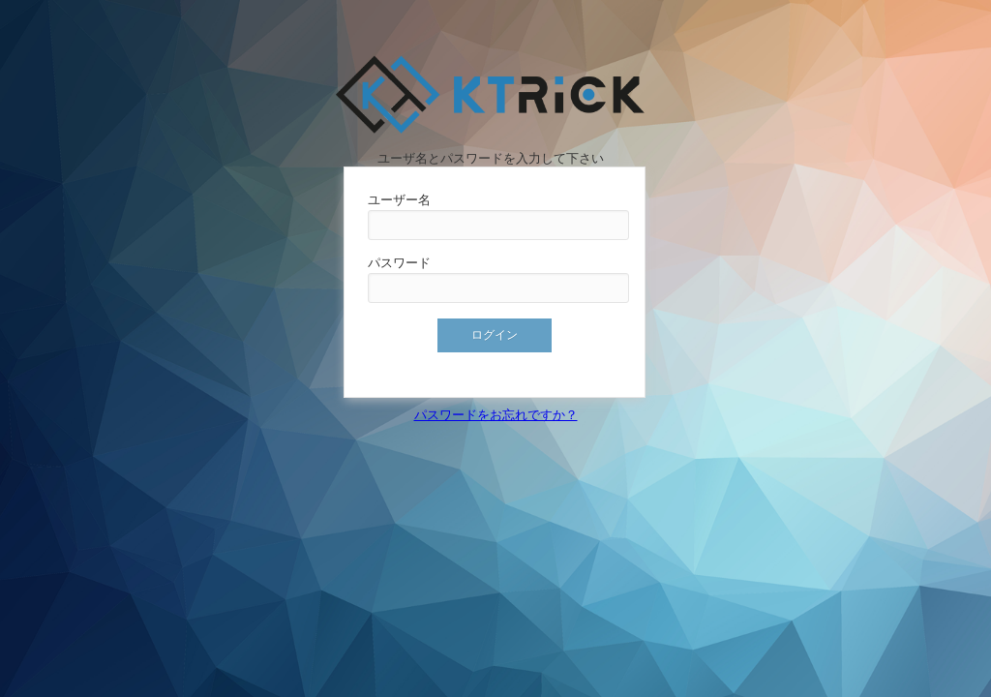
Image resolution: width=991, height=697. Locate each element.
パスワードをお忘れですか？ (496, 415)
